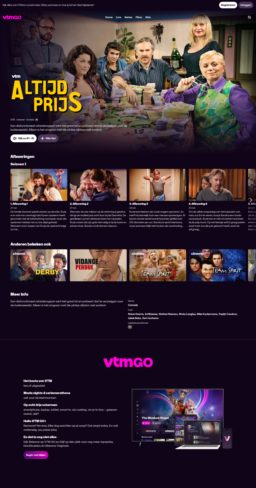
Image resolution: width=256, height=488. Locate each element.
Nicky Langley (187, 314)
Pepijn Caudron (228, 314)
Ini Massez (151, 314)
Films (139, 17)
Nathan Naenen (168, 314)
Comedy (133, 305)
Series (128, 17)
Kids (148, 17)
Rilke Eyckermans (207, 314)
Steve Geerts (136, 314)
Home (109, 17)
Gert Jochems (150, 318)
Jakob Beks (134, 318)
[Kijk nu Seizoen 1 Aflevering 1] (23, 138)
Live (118, 17)
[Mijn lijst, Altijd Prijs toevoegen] (48, 138)
